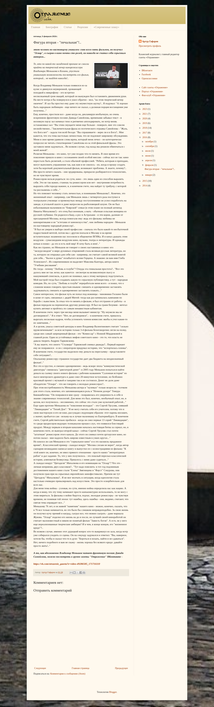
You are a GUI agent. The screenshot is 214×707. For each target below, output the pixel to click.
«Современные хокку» (106, 27)
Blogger (113, 692)
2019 (145, 123)
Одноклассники (149, 78)
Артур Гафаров (150, 41)
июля (148, 151)
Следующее (40, 668)
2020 (145, 118)
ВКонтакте (147, 70)
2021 (145, 114)
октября (149, 141)
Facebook (146, 74)
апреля (148, 160)
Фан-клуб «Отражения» (153, 95)
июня (148, 155)
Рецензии (82, 27)
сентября (150, 146)
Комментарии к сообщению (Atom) (67, 673)
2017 (145, 132)
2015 (145, 181)
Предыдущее (121, 668)
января (148, 175)
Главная (35, 27)
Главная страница (80, 668)
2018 (145, 128)
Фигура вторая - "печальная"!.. (160, 169)
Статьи (68, 27)
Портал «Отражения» (152, 91)
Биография (52, 27)
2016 (145, 137)
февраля (149, 165)
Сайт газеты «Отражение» (155, 87)
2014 (145, 185)
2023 (145, 109)
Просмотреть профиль (150, 46)
